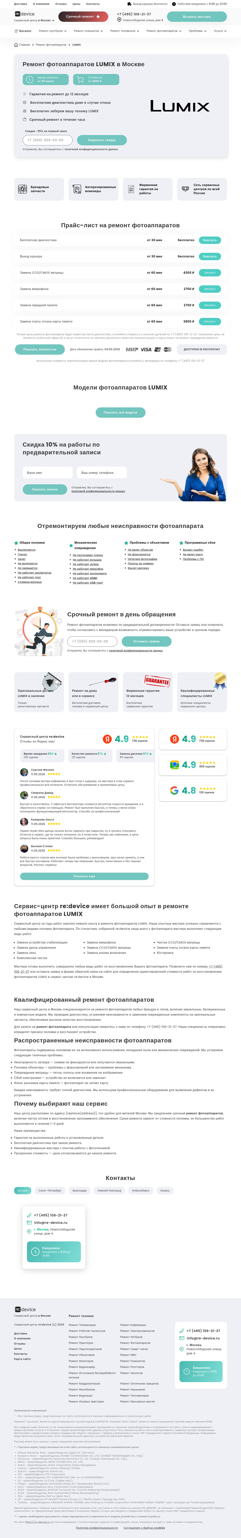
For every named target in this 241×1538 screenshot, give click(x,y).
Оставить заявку (146, 641)
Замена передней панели (39, 305)
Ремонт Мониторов (81, 1361)
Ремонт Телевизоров (82, 1325)
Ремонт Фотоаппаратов (135, 1343)
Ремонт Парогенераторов (85, 1349)
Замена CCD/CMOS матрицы (42, 273)
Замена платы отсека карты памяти (47, 321)
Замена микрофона (34, 289)
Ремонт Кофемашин (133, 1325)
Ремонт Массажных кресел (138, 1401)
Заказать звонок (45, 489)
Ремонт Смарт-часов (134, 1349)
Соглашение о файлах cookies (144, 1528)
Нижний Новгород (109, 1190)
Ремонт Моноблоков (82, 1389)
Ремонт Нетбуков (131, 1337)
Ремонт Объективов (82, 1355)
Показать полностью (40, 349)
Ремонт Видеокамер (82, 1367)
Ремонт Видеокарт (81, 1395)
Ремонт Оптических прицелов (140, 1383)
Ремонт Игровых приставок (87, 1401)
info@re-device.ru (47, 1222)
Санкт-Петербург (50, 1190)
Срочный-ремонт (83, 16)
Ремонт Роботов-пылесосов (87, 1331)
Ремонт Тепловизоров (134, 1395)
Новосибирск (140, 1190)
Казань (165, 1190)
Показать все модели (120, 412)
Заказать (210, 240)
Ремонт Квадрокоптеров (85, 1383)
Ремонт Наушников (133, 1389)
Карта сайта (22, 1359)
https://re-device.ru (37, 1522)
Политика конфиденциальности (97, 1528)
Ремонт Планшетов (133, 1361)
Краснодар (80, 1190)
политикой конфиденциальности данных (91, 149)
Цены (77, 4)
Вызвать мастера (197, 17)
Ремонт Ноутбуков (81, 1337)
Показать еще (84, 876)
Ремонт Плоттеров (132, 1367)
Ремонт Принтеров (81, 1343)
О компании (41, 4)
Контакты (93, 4)
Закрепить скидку (102, 140)
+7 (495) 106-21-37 (134, 14)
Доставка (20, 4)
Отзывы (61, 4)
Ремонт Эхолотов (131, 1373)
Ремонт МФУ (128, 1355)
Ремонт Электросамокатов (137, 1331)
